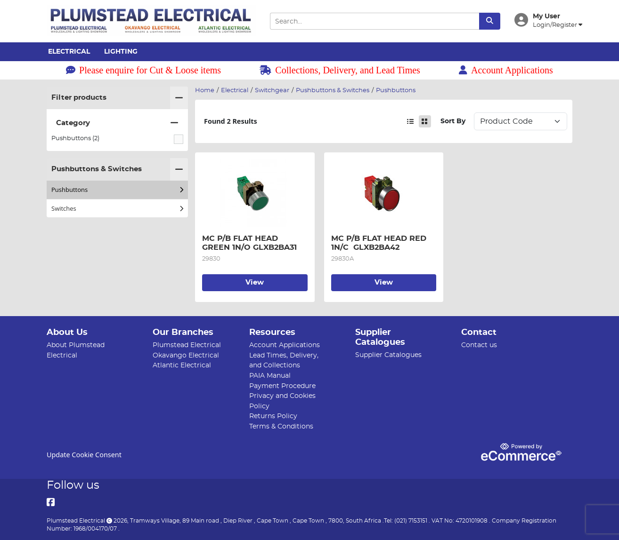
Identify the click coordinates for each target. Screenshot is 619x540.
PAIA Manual (270, 375)
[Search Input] (374, 21)
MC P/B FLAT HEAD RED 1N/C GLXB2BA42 (380, 243)
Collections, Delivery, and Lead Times (340, 70)
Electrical (69, 51)
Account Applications (506, 70)
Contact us (479, 345)
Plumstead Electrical (187, 345)
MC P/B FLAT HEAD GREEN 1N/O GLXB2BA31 (249, 243)
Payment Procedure (282, 385)
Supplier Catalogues (388, 354)
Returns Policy (273, 416)
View (254, 282)
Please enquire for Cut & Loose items (143, 70)
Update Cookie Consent (84, 454)
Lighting (121, 51)
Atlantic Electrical (182, 365)
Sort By (452, 121)
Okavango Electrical (186, 355)
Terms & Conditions (281, 426)
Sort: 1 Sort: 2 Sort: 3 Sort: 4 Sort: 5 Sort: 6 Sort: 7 (520, 121)
